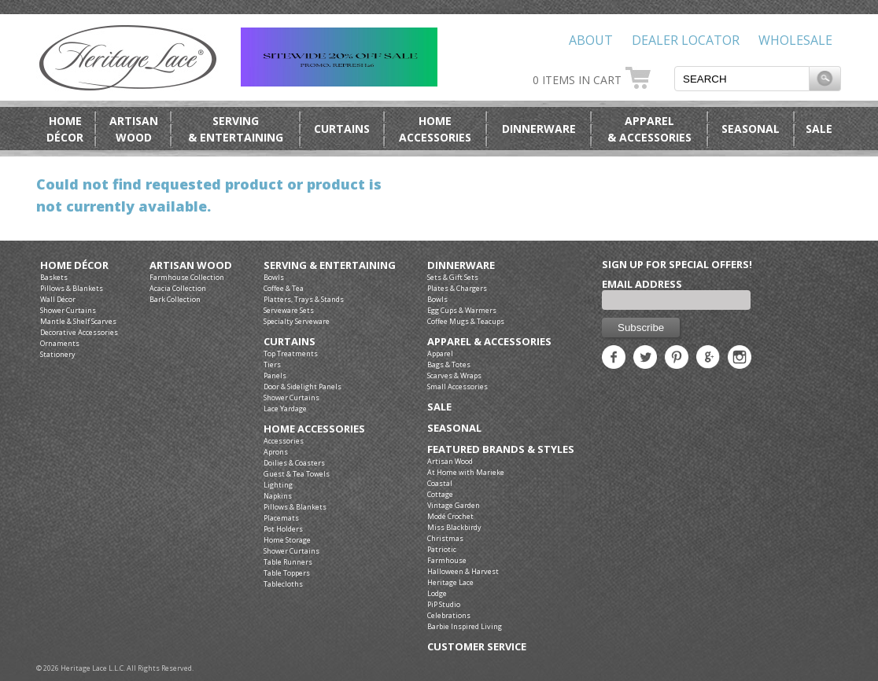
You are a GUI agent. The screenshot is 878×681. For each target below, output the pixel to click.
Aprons (276, 452)
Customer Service (476, 646)
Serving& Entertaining (235, 129)
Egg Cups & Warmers (461, 310)
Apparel (440, 353)
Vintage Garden (453, 505)
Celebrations (448, 615)
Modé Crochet (450, 516)
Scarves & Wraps (454, 375)
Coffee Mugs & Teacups (465, 321)
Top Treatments (291, 353)
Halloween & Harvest (463, 571)
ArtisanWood (133, 129)
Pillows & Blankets (71, 288)
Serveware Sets (289, 310)
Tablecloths (283, 584)
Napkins (278, 496)
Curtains (342, 128)
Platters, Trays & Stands (304, 299)
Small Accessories (457, 386)
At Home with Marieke (465, 472)
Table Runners (288, 562)
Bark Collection (175, 299)
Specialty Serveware (297, 321)
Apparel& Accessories (649, 129)
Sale (819, 128)
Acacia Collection (177, 288)
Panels (275, 375)
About (591, 40)
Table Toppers (287, 573)
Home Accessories (314, 429)
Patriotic (441, 549)
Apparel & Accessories (489, 341)
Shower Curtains (68, 310)
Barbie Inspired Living (464, 626)
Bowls (274, 277)
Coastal (439, 483)
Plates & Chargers (457, 288)
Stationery (58, 354)
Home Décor (74, 265)
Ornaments (59, 343)
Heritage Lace (450, 582)
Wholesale (795, 40)
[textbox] (742, 78)
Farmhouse (447, 560)
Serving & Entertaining (330, 265)
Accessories (284, 441)
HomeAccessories (435, 129)
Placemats (281, 518)
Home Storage (287, 540)
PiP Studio (443, 604)
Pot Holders (283, 529)
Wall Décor (58, 299)
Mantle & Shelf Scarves (78, 321)
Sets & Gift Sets (452, 277)
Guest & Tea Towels (297, 474)
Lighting (278, 485)
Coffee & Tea (284, 288)
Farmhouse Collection (186, 277)
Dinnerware (539, 128)
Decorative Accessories (79, 332)
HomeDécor (64, 129)
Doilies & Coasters (294, 463)
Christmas (445, 538)
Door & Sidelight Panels (302, 386)
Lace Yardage (285, 408)
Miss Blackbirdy (454, 527)
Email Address (642, 284)
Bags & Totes (448, 364)
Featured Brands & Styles (500, 449)
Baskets (54, 277)
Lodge (437, 593)
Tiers (272, 364)
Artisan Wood (190, 265)
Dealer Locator (686, 40)
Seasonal (750, 128)
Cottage (440, 494)
